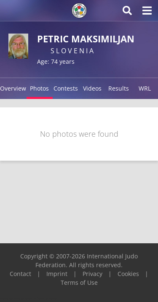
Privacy (92, 274)
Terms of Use (79, 282)
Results (118, 88)
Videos (92, 88)
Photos (39, 88)
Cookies (128, 274)
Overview (13, 88)
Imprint (56, 274)
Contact (20, 274)
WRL (145, 88)
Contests (66, 88)
